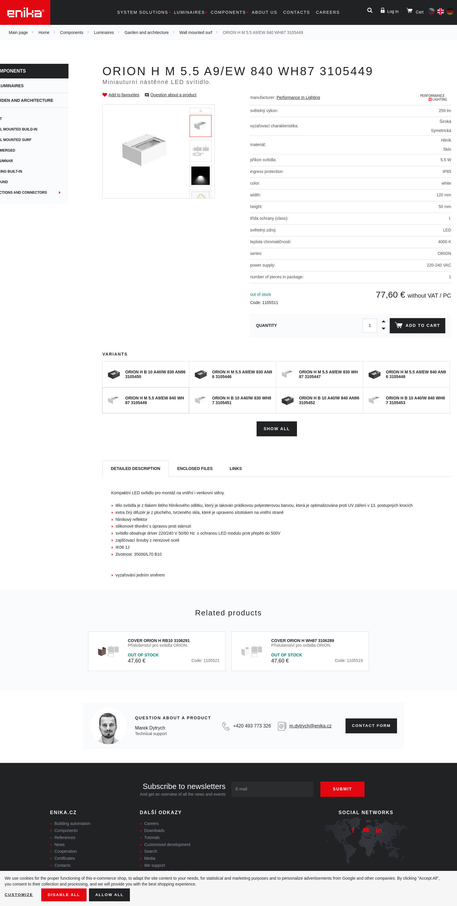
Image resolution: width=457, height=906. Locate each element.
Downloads (154, 830)
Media (149, 857)
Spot (16, 119)
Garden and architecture (147, 32)
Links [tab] (236, 467)
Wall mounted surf (195, 32)
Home (44, 32)
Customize (19, 894)
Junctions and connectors (39, 193)
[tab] (135, 468)
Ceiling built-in (27, 171)
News (59, 843)
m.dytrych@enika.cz (309, 725)
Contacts (296, 12)
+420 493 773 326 (250, 725)
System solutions (142, 12)
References (64, 837)
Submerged (23, 150)
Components (228, 12)
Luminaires (189, 12)
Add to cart (417, 326)
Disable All (65, 894)
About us (264, 12)
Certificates (64, 857)
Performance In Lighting (298, 97)
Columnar (22, 161)
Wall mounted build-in (34, 129)
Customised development (167, 843)
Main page (18, 32)
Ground (19, 182)
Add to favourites (124, 94)
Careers (328, 12)
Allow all (111, 894)
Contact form (370, 725)
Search (150, 850)
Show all (277, 427)
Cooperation (65, 850)
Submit (344, 788)
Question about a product (173, 94)
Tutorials (152, 837)
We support (154, 864)
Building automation (72, 823)
